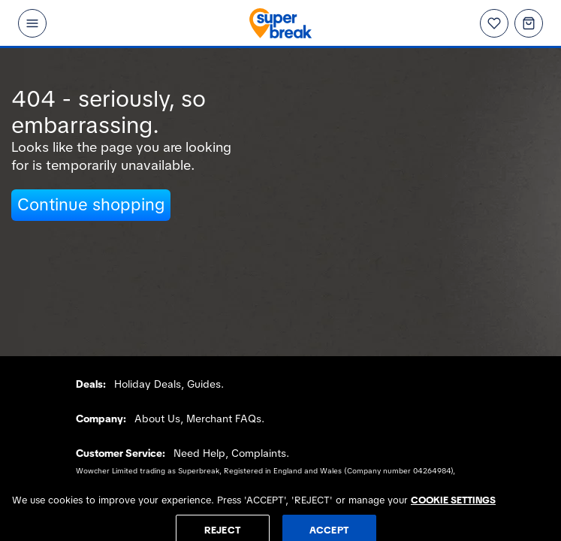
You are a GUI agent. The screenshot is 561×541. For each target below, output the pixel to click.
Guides (204, 384)
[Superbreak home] (280, 23)
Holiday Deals (147, 384)
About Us (157, 418)
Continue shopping (90, 205)
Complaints (258, 453)
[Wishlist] (494, 23)
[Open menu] (32, 23)
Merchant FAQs (223, 418)
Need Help (199, 453)
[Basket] (528, 23)
